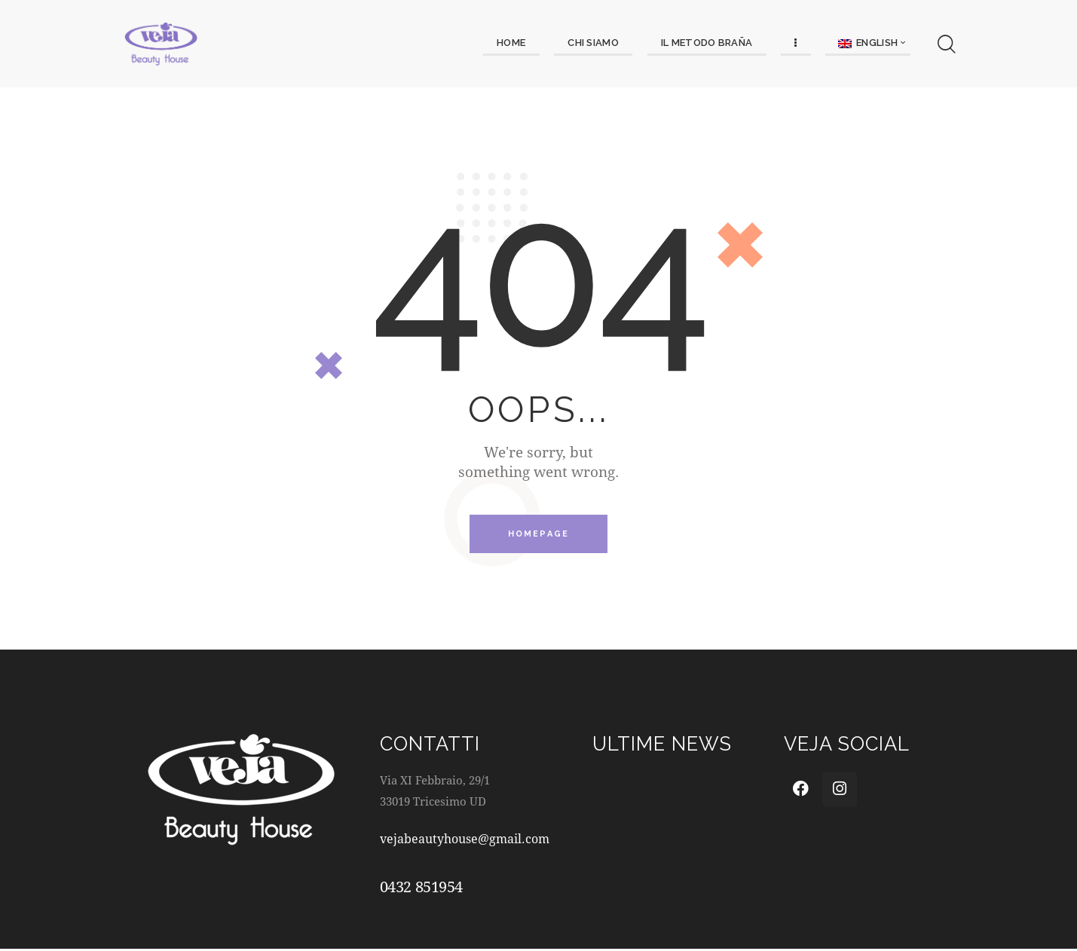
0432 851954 (422, 889)
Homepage (539, 535)
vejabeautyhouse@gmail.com (470, 840)
